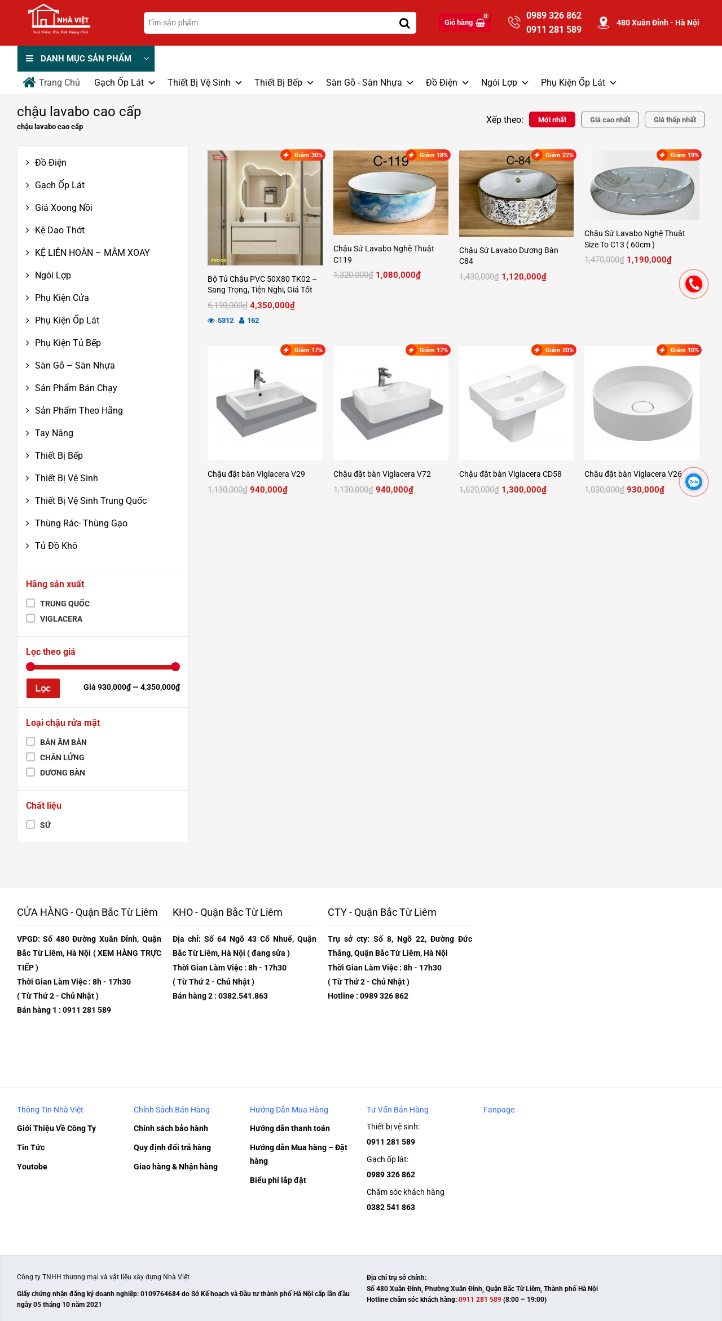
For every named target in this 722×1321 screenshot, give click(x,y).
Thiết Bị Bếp (284, 79)
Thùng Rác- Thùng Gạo (81, 521)
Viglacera (61, 616)
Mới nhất (552, 117)
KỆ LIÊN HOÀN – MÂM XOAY (92, 250)
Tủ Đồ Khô (56, 543)
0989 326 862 (391, 1175)
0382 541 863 (391, 1208)
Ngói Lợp (505, 79)
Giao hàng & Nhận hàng (176, 1166)
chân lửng (62, 756)
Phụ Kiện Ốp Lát (579, 79)
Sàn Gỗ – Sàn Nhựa (75, 363)
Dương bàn (62, 772)
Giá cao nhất (610, 117)
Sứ (45, 825)
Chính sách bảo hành (171, 1127)
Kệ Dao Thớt (60, 228)
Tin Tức (31, 1146)
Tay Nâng (54, 430)
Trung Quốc (65, 601)
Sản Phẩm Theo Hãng (79, 408)
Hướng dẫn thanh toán (290, 1127)
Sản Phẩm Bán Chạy (76, 385)
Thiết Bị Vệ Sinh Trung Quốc (91, 498)
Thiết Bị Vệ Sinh (205, 79)
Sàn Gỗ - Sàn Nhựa (370, 79)
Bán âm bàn (63, 741)
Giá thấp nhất (675, 117)
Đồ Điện (448, 79)
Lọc (44, 687)
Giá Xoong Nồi (64, 205)
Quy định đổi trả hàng (172, 1146)
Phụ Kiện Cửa (62, 295)
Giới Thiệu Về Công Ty (56, 1127)
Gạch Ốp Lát (125, 79)
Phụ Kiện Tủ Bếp (68, 340)
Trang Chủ (59, 79)
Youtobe (32, 1166)
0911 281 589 (391, 1142)
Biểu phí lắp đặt (278, 1179)
